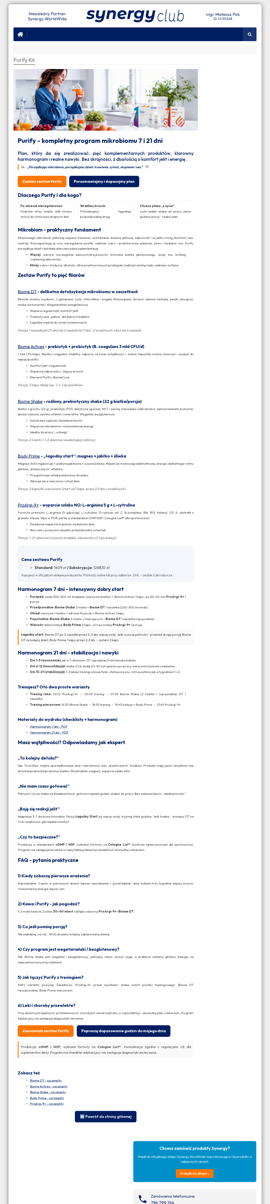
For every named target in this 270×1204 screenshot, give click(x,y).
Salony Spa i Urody (200, 449)
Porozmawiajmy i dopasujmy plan (104, 179)
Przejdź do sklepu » (220, 104)
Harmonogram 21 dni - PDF (49, 774)
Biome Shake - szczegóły (48, 1153)
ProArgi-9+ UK (196, 749)
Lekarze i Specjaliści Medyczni (207, 459)
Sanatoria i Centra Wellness (205, 464)
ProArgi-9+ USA (197, 792)
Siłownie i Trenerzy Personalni (207, 469)
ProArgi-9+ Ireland (198, 754)
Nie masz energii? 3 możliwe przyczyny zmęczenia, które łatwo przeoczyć (229, 704)
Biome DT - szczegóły (46, 1141)
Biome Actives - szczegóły (49, 1147)
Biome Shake (30, 423)
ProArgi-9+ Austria (198, 774)
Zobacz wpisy (244, 332)
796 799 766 (212, 133)
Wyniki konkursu (214, 680)
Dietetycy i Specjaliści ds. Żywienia (210, 454)
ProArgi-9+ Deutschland (202, 769)
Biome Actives (31, 368)
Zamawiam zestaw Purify (45, 1078)
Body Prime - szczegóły (47, 1158)
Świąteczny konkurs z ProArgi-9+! (227, 661)
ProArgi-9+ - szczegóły (47, 1164)
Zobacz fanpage (217, 507)
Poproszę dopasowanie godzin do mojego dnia (64, 1091)
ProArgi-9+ (28, 527)
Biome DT (27, 313)
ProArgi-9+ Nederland (201, 764)
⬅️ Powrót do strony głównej (93, 1176)
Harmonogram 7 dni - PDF (49, 769)
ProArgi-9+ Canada (199, 797)
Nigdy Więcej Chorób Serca (236, 911)
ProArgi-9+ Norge (198, 759)
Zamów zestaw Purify (42, 179)
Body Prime (29, 478)
